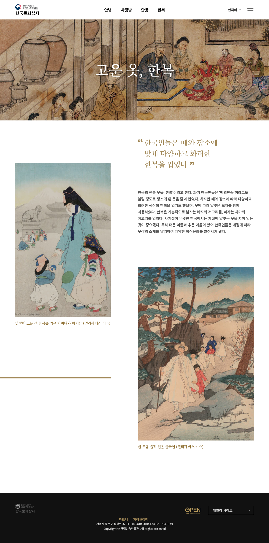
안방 (144, 10)
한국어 (232, 10)
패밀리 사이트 (222, 510)
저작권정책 (140, 519)
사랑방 (126, 10)
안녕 (107, 10)
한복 (161, 10)
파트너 (123, 519)
